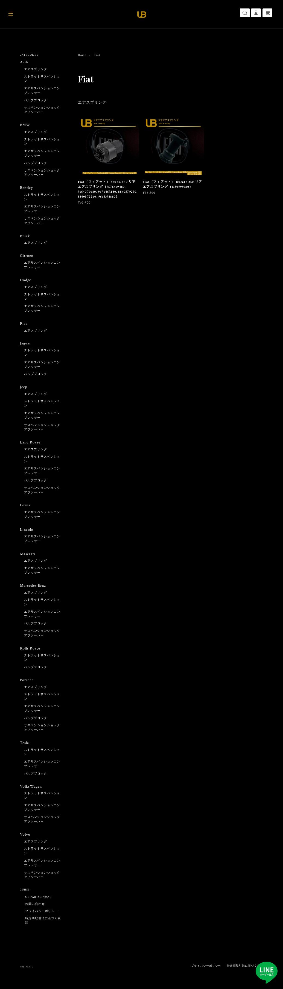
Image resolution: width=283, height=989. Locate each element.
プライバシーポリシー (41, 917)
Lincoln (26, 533)
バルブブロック (35, 101)
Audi (24, 62)
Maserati (27, 557)
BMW (25, 125)
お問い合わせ (35, 910)
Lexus (25, 508)
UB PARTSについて (39, 903)
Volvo (25, 840)
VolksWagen (30, 792)
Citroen (26, 257)
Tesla (24, 748)
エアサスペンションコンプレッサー (42, 91)
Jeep (23, 389)
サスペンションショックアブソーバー (42, 110)
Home (82, 55)
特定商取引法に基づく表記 (43, 926)
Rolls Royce (30, 653)
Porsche (26, 685)
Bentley (26, 188)
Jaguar (25, 345)
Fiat (23, 325)
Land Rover (30, 445)
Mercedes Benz (33, 590)
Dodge (25, 281)
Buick (25, 237)
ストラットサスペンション (42, 79)
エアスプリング (92, 102)
